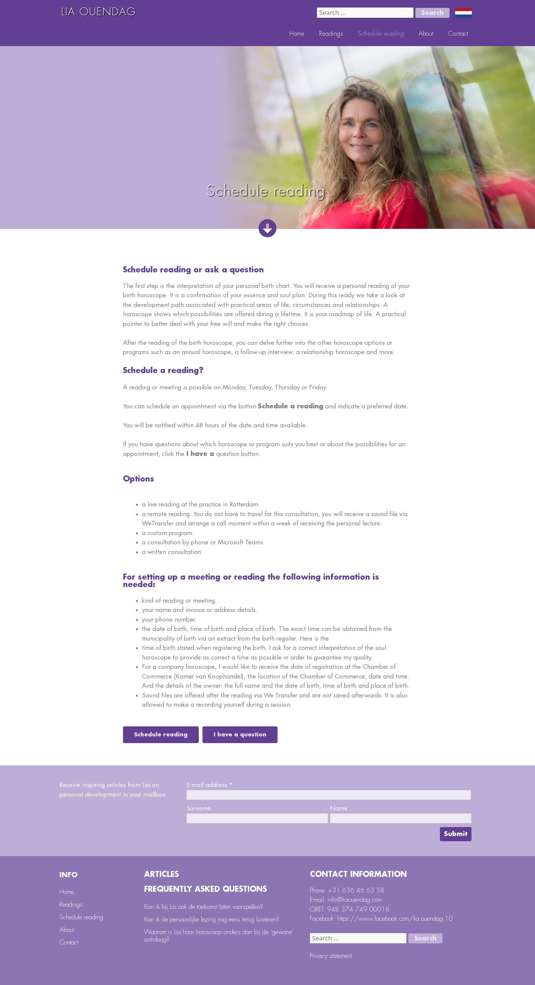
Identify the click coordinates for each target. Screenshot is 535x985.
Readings (331, 34)
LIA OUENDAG (98, 12)
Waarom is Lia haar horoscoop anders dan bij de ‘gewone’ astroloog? (219, 936)
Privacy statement (331, 956)
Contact (458, 34)
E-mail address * (210, 785)
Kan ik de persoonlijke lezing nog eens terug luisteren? (211, 919)
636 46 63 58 (363, 890)
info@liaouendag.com (355, 900)
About (426, 34)
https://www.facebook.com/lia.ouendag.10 (395, 919)
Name (338, 808)
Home (296, 34)
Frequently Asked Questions (205, 889)
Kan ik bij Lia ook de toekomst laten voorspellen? (203, 907)
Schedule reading (381, 34)
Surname (199, 808)
